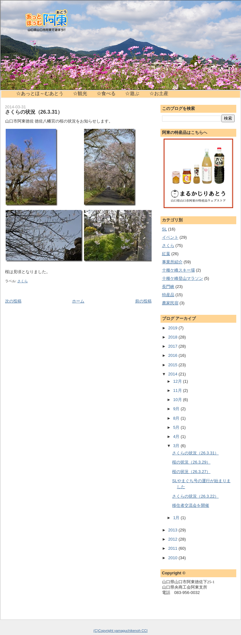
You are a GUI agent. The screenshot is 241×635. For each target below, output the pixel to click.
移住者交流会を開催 (190, 505)
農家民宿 (170, 303)
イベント (170, 237)
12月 (178, 381)
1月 (177, 517)
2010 (173, 557)
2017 (173, 346)
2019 (173, 328)
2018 (173, 337)
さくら (22, 281)
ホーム (78, 301)
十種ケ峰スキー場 (178, 270)
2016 (173, 355)
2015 (173, 364)
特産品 (168, 294)
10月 (178, 399)
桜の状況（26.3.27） (191, 471)
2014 (173, 374)
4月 (177, 436)
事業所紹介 (172, 262)
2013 (173, 530)
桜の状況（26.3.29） (191, 462)
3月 (177, 445)
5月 (177, 427)
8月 (177, 418)
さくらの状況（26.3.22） (195, 496)
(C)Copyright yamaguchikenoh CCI (120, 630)
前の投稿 (143, 301)
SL (164, 229)
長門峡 (168, 286)
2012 (173, 539)
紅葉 (166, 253)
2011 (173, 548)
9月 (177, 408)
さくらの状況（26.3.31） (34, 112)
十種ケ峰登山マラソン (182, 278)
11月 (178, 390)
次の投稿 (13, 301)
